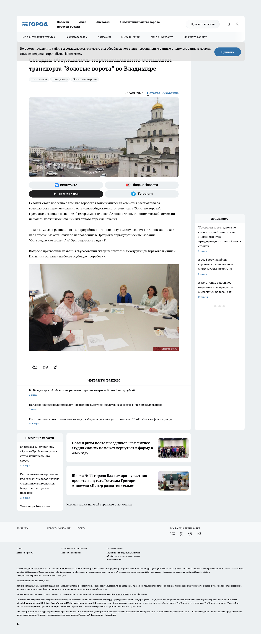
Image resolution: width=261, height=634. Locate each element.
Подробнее (110, 615)
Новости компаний (71, 552)
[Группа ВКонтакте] (66, 185)
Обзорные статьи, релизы (74, 548)
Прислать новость (203, 24)
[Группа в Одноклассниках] (181, 533)
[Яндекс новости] (142, 185)
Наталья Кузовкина (163, 93)
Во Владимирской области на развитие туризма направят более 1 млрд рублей (104, 392)
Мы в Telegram (130, 37)
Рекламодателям (76, 37)
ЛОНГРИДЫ (22, 528)
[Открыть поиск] (228, 24)
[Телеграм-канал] (142, 194)
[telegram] (56, 367)
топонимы (39, 79)
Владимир (60, 79)
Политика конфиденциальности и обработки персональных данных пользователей (123, 556)
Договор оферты (25, 552)
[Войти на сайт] (237, 24)
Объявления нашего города (140, 22)
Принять (227, 52)
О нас (19, 548)
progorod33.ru (122, 594)
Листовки (103, 22)
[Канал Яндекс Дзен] (66, 194)
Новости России (68, 26)
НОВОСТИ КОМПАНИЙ (59, 528)
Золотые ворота (85, 79)
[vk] (34, 367)
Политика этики (115, 548)
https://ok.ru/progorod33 (56, 603)
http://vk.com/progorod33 (30, 603)
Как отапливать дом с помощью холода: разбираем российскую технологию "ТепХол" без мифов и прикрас (104, 421)
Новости (63, 22)
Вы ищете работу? (195, 37)
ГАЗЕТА (81, 528)
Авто (82, 22)
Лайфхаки (104, 37)
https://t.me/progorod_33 (83, 603)
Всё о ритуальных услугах (38, 37)
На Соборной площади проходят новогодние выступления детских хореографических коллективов (104, 407)
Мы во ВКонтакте (162, 37)
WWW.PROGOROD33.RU (47, 568)
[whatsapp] (45, 367)
